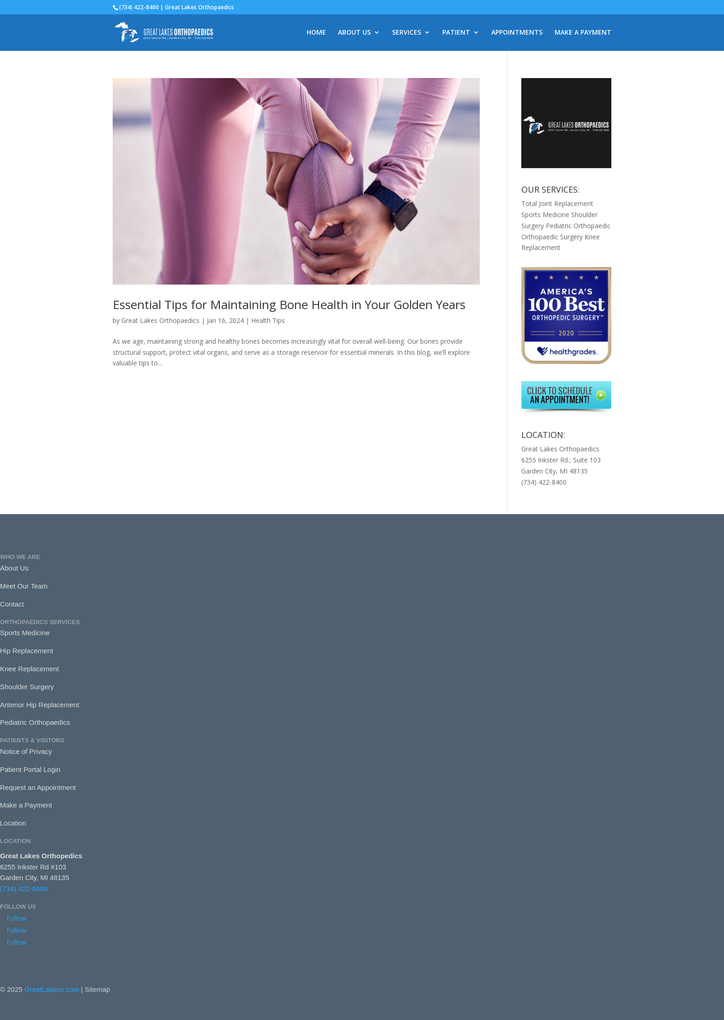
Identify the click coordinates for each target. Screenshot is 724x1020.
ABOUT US (354, 32)
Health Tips (268, 320)
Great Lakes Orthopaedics (160, 320)
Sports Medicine (545, 214)
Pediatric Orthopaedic (578, 225)
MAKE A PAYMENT (583, 32)
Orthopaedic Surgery (552, 236)
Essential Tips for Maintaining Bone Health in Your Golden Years (289, 304)
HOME (316, 32)
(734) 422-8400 (24, 888)
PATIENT (456, 32)
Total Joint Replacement (557, 203)
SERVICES (406, 32)
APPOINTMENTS (517, 32)
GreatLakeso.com (51, 989)
